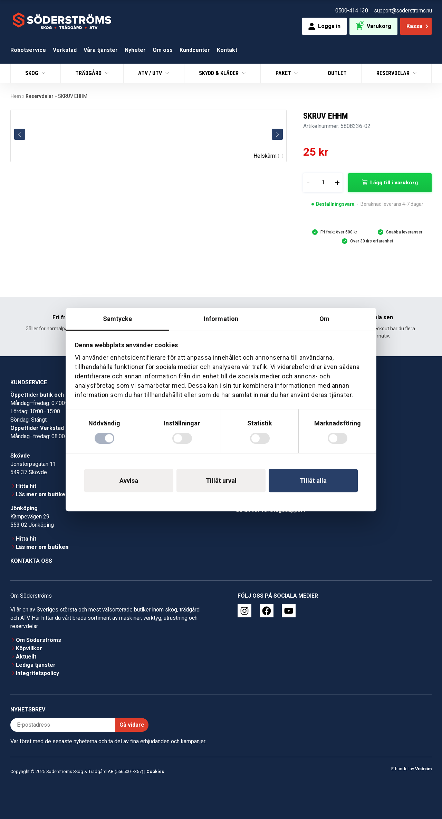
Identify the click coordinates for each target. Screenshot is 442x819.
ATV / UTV (150, 73)
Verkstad (65, 50)
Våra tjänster (101, 50)
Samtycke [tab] (117, 318)
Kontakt (227, 50)
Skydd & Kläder (219, 73)
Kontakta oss (31, 561)
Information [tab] (221, 318)
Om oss (163, 50)
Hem (15, 96)
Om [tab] (324, 318)
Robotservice (28, 50)
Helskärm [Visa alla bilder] (267, 156)
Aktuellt (26, 656)
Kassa (418, 26)
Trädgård (89, 73)
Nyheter (135, 50)
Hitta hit (26, 486)
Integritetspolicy (37, 673)
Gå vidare (131, 724)
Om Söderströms (38, 640)
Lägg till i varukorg (394, 183)
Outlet (337, 73)
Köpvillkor (29, 648)
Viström (423, 768)
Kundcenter (195, 50)
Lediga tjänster (36, 665)
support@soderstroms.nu (403, 10)
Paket (284, 73)
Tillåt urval (221, 480)
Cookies (155, 771)
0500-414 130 (351, 10)
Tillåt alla (313, 480)
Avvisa (128, 480)
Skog (32, 73)
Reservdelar (393, 73)
